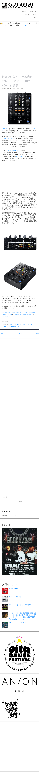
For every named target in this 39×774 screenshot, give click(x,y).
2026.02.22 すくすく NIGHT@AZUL (20, 605)
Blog (34, 14)
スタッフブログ (25, 312)
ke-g (29, 324)
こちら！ (26, 25)
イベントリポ (18, 312)
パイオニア (15, 326)
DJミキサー (23, 324)
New (1, 333)
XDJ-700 (19, 157)
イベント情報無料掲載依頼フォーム (26, 314)
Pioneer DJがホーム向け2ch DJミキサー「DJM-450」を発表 (17, 81)
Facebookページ (5, 314)
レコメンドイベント (12, 312)
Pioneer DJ (5, 129)
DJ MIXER (10, 324)
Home (24, 11)
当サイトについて (16, 314)
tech (10, 326)
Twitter (10, 314)
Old (37, 333)
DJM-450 (16, 324)
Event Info (33, 11)
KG (31, 324)
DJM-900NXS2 (8, 139)
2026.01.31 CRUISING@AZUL (18, 623)
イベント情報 (4, 312)
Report (27, 14)
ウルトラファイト (15, 597)
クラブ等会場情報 (31, 312)
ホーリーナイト (14, 589)
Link (35, 17)
